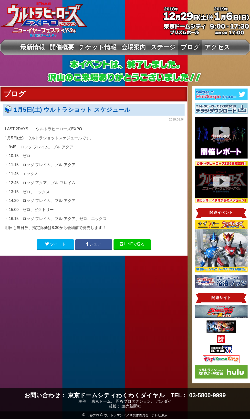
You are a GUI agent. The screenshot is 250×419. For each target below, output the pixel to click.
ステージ (163, 47)
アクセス (217, 47)
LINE (132, 244)
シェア (93, 244)
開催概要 (62, 47)
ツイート (55, 244)
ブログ (190, 47)
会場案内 (133, 47)
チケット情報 (97, 47)
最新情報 (32, 47)
